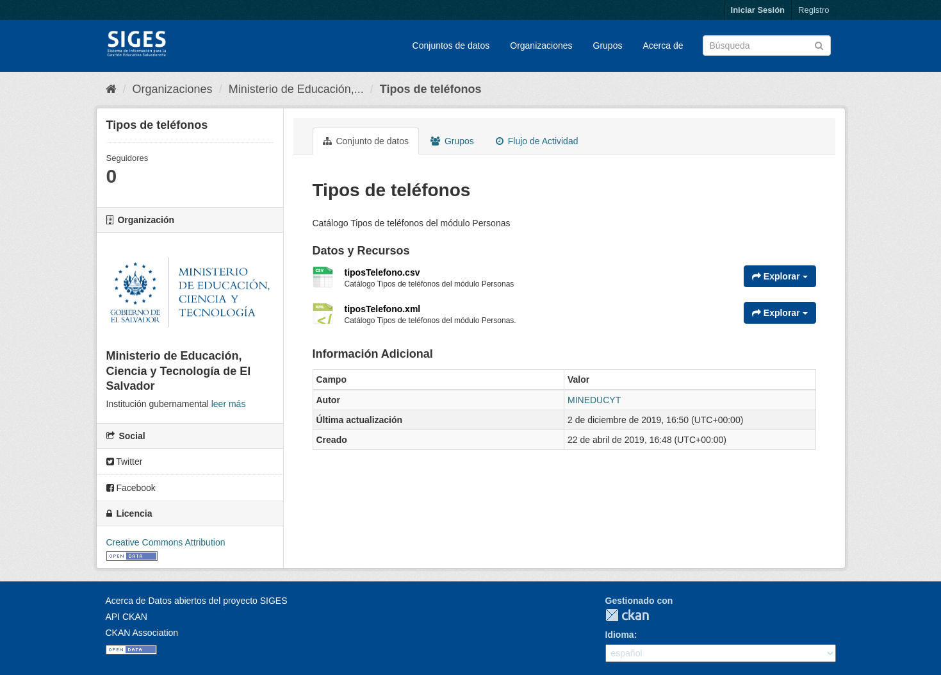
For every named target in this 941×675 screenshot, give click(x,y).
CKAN (627, 615)
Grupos (608, 45)
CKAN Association (142, 633)
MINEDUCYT (594, 400)
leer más (228, 404)
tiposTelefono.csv (382, 272)
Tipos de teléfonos (431, 89)
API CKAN (126, 617)
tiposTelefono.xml (383, 309)
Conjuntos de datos (451, 45)
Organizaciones (541, 45)
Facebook (131, 488)
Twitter (124, 461)
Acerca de (662, 45)
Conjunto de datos (366, 141)
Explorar (780, 276)
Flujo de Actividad (537, 141)
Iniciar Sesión (758, 10)
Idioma (619, 634)
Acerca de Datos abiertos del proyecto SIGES (197, 601)
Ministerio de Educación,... (296, 89)
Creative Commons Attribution (165, 542)
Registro (813, 10)
